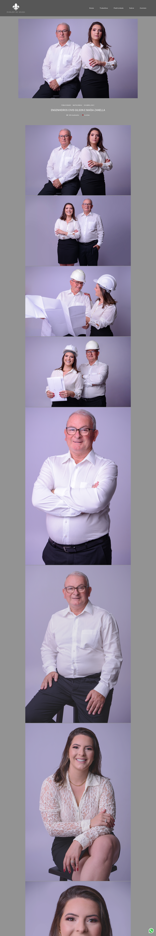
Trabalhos (104, 8)
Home (91, 8)
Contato (143, 8)
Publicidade (119, 8)
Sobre (131, 8)
